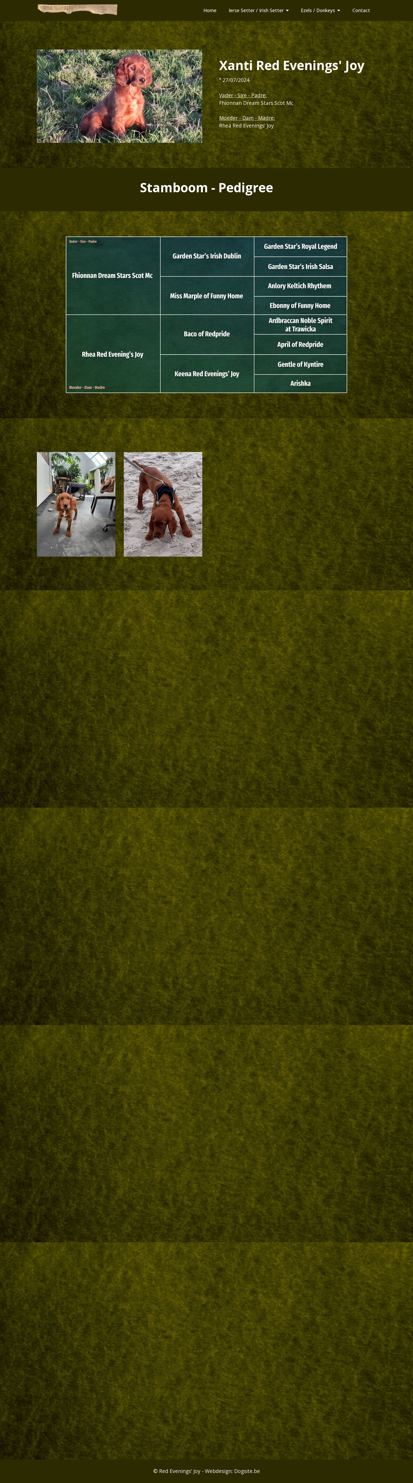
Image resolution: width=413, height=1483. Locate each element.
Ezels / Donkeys (318, 10)
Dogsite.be (247, 1471)
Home (210, 10)
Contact (361, 10)
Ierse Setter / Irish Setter (256, 10)
